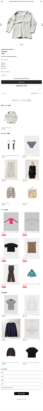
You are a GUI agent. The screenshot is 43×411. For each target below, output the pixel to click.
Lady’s (2, 376)
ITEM (2, 383)
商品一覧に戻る (21, 393)
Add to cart (21, 82)
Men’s (2, 372)
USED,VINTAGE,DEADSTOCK (7, 387)
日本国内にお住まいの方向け (21, 85)
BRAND (2, 380)
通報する (40, 88)
